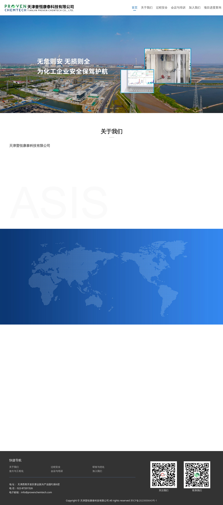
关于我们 (147, 7)
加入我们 (194, 7)
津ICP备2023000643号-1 (143, 500)
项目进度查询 (212, 7)
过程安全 (162, 7)
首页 (135, 7)
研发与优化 (98, 466)
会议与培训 (178, 7)
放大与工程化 (16, 471)
